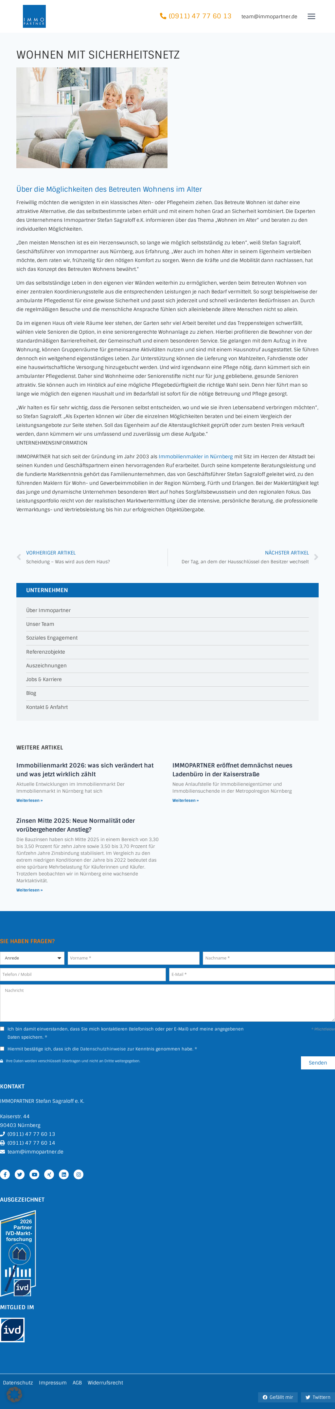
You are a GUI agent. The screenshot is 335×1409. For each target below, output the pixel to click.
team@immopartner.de (269, 16)
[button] (14, 1394)
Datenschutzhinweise (103, 1049)
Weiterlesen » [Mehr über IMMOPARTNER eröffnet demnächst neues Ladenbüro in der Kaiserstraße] (185, 800)
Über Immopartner (48, 610)
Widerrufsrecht (105, 1383)
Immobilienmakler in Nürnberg (196, 456)
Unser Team (40, 624)
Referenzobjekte (45, 652)
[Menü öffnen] (311, 16)
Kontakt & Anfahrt (47, 707)
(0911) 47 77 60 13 (200, 16)
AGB (77, 1383)
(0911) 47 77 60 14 (31, 1143)
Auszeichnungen (46, 666)
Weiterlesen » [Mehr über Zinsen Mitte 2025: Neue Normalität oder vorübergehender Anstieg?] (29, 890)
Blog (31, 693)
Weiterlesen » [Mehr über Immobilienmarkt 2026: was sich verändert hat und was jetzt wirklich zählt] (29, 800)
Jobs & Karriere (44, 679)
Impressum (53, 1383)
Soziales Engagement (52, 638)
